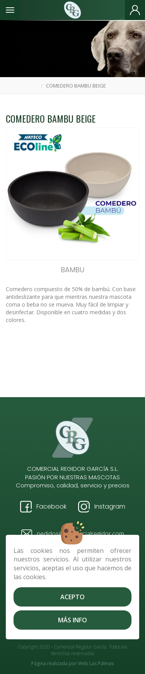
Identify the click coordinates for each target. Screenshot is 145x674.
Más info (72, 620)
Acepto (72, 597)
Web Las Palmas (96, 663)
